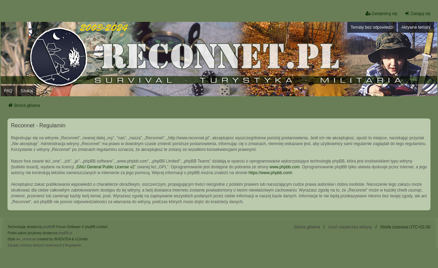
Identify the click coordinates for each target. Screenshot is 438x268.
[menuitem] (35, 245)
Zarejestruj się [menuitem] (381, 13)
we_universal (26, 239)
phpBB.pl (65, 233)
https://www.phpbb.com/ (270, 172)
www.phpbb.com (285, 167)
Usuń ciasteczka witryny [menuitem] (350, 227)
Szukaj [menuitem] (27, 90)
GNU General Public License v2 (105, 167)
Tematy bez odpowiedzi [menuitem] (372, 27)
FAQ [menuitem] (8, 90)
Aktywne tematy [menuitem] (415, 27)
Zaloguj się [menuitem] (417, 13)
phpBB (47, 227)
